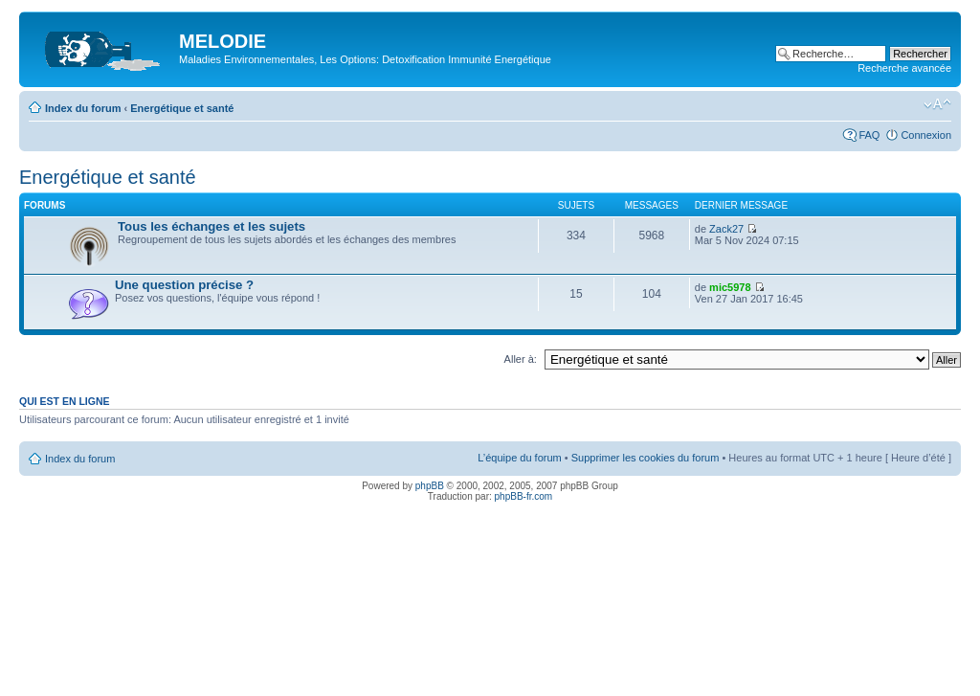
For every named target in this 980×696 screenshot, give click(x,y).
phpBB (429, 486)
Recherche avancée (904, 68)
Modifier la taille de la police (937, 104)
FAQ (869, 135)
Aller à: (520, 359)
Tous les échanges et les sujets (211, 226)
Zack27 (726, 229)
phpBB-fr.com (524, 496)
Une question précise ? (184, 285)
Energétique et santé (182, 108)
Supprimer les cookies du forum (645, 457)
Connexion (926, 135)
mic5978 (729, 287)
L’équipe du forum (519, 457)
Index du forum (83, 108)
